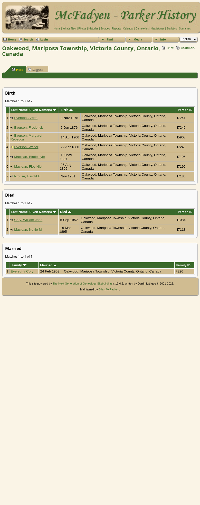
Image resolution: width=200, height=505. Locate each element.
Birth (67, 110)
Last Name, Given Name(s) (33, 110)
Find (110, 39)
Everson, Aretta (25, 118)
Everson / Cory (22, 271)
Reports (116, 28)
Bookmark (188, 48)
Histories (93, 28)
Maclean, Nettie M (28, 229)
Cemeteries (142, 28)
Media (138, 39)
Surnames (185, 28)
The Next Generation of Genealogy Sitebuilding (82, 283)
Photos (82, 28)
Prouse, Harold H (27, 176)
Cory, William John (28, 220)
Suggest (35, 69)
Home (57, 28)
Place (17, 69)
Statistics (172, 28)
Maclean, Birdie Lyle (29, 157)
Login (44, 39)
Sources (105, 28)
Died (66, 212)
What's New (69, 28)
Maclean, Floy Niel (28, 166)
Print (170, 48)
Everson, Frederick (28, 127)
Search (28, 39)
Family (19, 265)
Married (48, 265)
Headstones (157, 28)
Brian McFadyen (109, 289)
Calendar (128, 28)
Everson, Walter (26, 147)
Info (163, 39)
